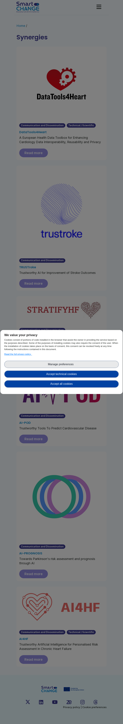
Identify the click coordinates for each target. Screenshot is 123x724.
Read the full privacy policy (18, 354)
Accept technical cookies (61, 374)
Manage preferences (61, 364)
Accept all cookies (61, 383)
